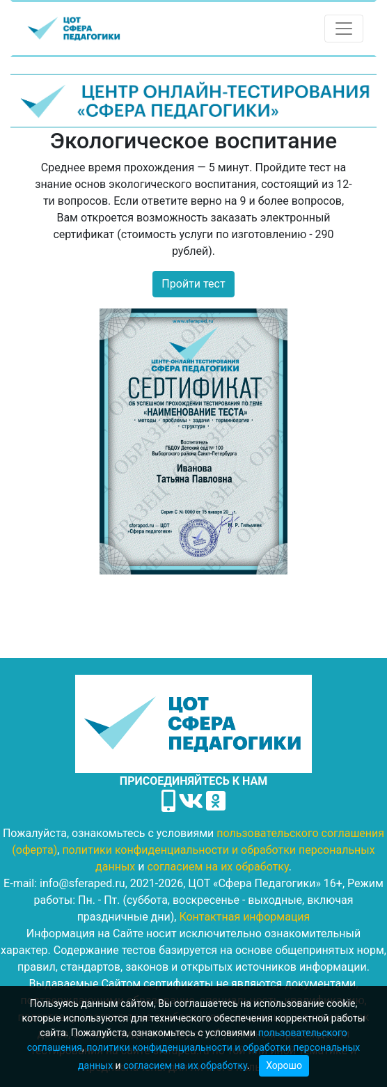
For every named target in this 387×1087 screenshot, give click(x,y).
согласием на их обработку (185, 1065)
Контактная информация (244, 916)
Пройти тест (193, 283)
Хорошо (284, 1065)
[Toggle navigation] (343, 28)
